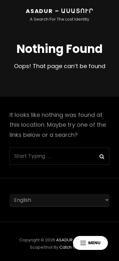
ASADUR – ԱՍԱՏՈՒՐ (59, 11)
